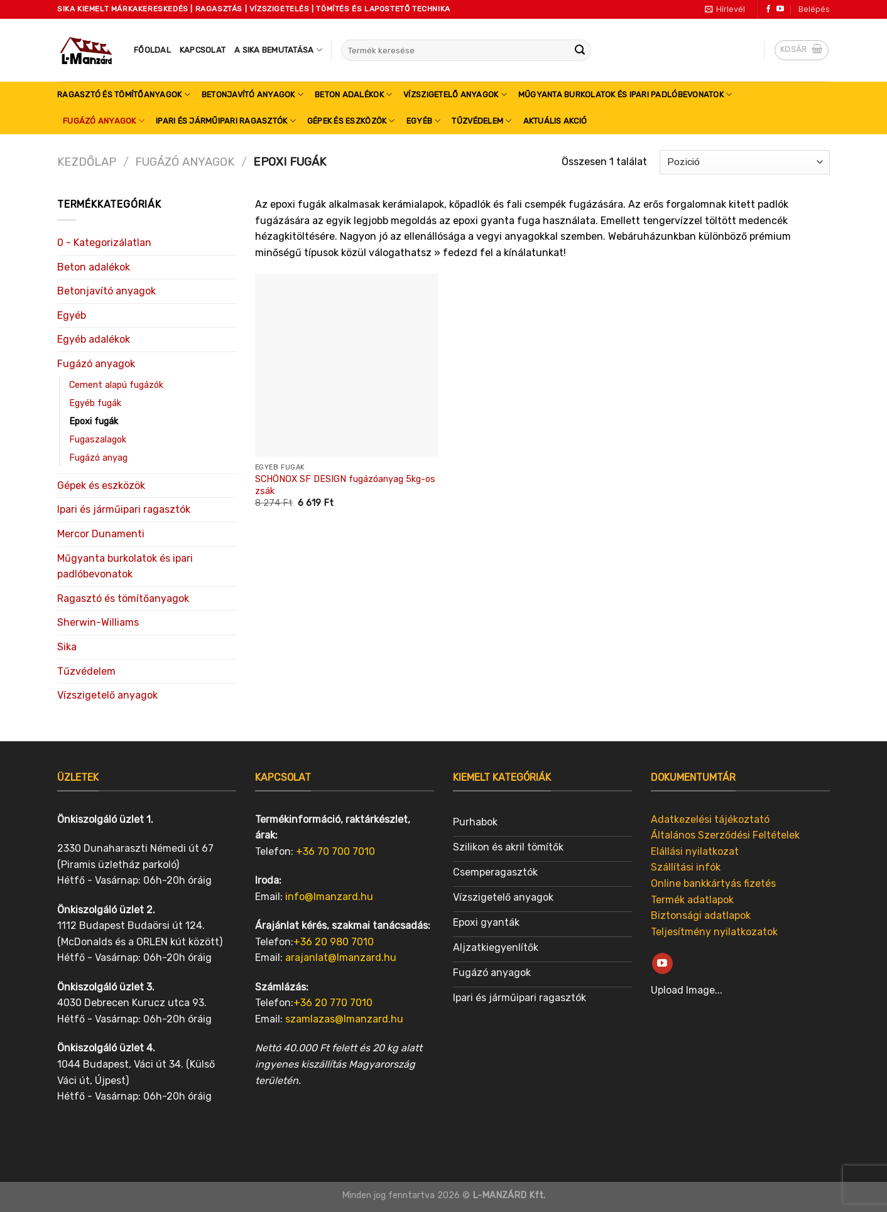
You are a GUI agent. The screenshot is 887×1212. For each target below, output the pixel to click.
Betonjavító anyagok (252, 94)
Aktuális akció (555, 121)
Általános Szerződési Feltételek (725, 835)
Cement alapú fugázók (116, 385)
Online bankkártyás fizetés (713, 883)
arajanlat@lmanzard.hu (340, 957)
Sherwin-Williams (98, 622)
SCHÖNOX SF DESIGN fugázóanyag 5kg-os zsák (345, 485)
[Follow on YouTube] (780, 9)
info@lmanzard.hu (329, 897)
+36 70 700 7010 (335, 851)
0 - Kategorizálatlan (104, 243)
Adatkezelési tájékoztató (710, 819)
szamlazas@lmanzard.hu (344, 1019)
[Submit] (579, 50)
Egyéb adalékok (93, 339)
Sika (67, 647)
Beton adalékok (353, 94)
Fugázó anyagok (103, 121)
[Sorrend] (745, 162)
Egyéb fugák (95, 403)
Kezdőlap (86, 162)
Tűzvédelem (481, 121)
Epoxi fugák (93, 421)
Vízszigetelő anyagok (455, 94)
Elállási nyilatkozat (695, 851)
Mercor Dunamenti (100, 534)
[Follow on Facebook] (768, 9)
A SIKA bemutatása (278, 50)
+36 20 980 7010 (333, 942)
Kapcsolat (203, 50)
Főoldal (152, 50)
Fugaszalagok (97, 439)
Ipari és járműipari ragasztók (226, 121)
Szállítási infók (686, 867)
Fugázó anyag (98, 458)
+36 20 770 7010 (333, 1003)
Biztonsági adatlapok (701, 915)
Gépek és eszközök (351, 121)
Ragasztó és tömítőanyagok (123, 94)
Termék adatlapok (692, 900)
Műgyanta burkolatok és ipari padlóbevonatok (625, 94)
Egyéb (423, 121)
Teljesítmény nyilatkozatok (714, 932)
